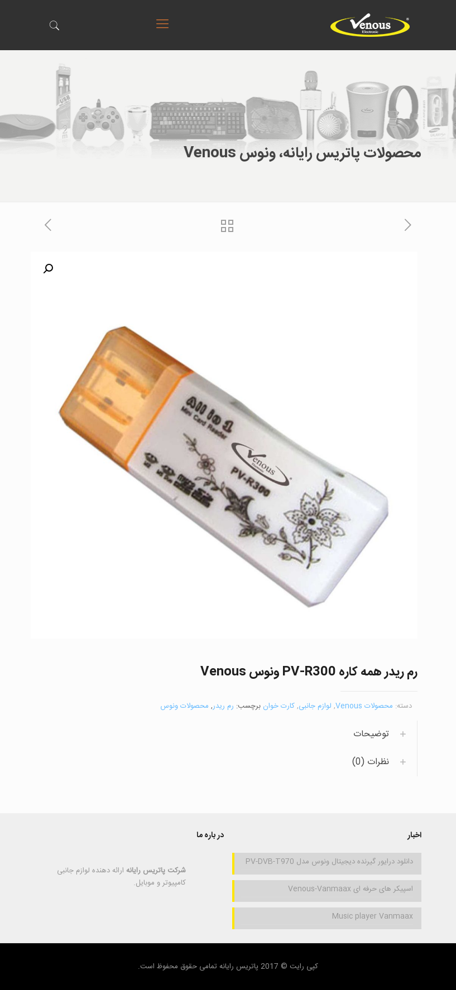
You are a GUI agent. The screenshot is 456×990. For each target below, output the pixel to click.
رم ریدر (223, 706)
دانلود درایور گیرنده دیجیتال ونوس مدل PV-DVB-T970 (329, 862)
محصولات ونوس (184, 706)
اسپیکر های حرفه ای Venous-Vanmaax (350, 889)
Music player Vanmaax (372, 916)
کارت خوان (279, 706)
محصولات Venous (364, 706)
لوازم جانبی (315, 706)
